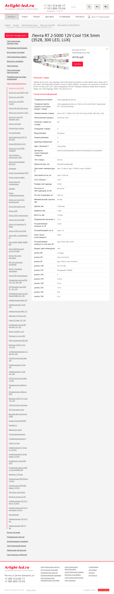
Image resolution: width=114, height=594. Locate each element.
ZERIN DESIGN (103, 590)
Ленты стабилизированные (16, 194)
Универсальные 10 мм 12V (17, 306)
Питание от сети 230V (17, 336)
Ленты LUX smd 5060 (16, 220)
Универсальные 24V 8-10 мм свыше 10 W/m (18, 509)
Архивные (12, 168)
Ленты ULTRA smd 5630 (17, 231)
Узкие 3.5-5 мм (14, 443)
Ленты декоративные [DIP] (18, 173)
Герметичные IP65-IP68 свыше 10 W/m (17, 487)
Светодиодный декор (16, 546)
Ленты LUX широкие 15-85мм (17, 225)
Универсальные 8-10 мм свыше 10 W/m (18, 455)
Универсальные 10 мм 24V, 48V (17, 373)
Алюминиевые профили (17, 541)
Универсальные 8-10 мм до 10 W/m (18, 449)
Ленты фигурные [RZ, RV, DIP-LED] (18, 138)
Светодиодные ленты (29, 25)
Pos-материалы (14, 133)
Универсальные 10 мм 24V (17, 366)
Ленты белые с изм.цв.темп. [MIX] (15, 156)
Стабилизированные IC (17, 439)
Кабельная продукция (16, 550)
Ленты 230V (13, 211)
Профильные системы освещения (16, 78)
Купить (77, 64)
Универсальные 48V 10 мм (17, 527)
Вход (93, 16)
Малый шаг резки (15, 430)
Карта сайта (31, 590)
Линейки (12, 189)
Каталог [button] (12, 16)
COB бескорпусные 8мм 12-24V (18, 379)
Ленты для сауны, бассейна (15, 257)
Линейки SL (13, 425)
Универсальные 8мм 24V (18, 300)
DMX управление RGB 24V (18, 340)
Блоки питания (13, 532)
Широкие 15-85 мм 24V (17, 316)
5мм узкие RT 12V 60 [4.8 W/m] (68, 25)
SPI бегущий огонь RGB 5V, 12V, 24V (17, 288)
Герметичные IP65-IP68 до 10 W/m (18, 480)
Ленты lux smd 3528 (47, 25)
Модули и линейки (15, 61)
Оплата (36, 16)
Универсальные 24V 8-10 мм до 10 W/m (18, 502)
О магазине (93, 567)
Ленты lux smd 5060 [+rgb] (18, 93)
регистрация (104, 16)
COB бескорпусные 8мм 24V (18, 359)
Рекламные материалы (17, 48)
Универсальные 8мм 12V (18, 311)
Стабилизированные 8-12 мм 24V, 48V (18, 353)
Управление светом (15, 537)
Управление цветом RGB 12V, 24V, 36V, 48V (18, 281)
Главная (8, 25)
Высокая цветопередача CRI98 (18, 415)
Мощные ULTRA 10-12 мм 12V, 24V (18, 399)
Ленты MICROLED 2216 (17, 144)
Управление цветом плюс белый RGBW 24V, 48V (18, 295)
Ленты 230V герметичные (18, 215)
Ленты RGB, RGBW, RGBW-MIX (18, 243)
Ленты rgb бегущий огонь (18, 108)
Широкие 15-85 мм (16, 474)
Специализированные (17, 434)
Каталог (16, 25)
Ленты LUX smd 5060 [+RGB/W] (16, 149)
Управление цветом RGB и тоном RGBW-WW (18, 469)
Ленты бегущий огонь (17, 206)
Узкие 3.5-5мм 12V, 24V (17, 320)
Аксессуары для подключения (14, 183)
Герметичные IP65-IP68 (17, 421)
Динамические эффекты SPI (18, 386)
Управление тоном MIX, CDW (17, 462)
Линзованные (14, 515)
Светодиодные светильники (13, 71)
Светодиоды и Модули (17, 555)
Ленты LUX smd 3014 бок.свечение (16, 201)
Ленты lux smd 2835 (16, 97)
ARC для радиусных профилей (16, 263)
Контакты (80, 16)
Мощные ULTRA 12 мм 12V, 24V (17, 346)
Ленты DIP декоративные (18, 276)
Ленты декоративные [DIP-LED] (17, 163)
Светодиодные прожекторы (13, 42)
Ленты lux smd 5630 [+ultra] (16, 102)
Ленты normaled (15, 124)
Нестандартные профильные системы (50, 579)
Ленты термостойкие (17, 177)
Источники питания (15, 52)
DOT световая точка (16, 410)
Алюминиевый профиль (51, 575)
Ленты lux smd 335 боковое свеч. (16, 118)
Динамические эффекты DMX (18, 393)
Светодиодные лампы (16, 57)
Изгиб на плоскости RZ (17, 497)
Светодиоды (12, 66)
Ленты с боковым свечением (15, 270)
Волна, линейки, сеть (16, 331)
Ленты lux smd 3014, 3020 (18, 113)
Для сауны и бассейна (17, 492)
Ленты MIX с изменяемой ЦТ (18, 236)
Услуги (24, 16)
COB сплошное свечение (18, 405)
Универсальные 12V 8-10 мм (18, 520)
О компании (64, 16)
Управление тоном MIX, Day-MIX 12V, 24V (17, 326)
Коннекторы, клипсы (16, 128)
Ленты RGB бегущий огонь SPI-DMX (16, 250)
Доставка (49, 16)
